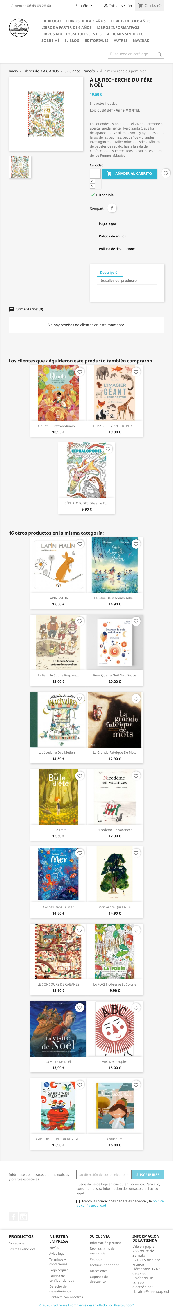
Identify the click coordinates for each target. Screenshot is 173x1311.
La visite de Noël (58, 1061)
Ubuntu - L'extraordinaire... (58, 426)
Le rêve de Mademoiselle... (114, 598)
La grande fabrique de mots (114, 752)
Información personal (106, 1242)
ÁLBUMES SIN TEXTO (125, 34)
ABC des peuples (114, 1061)
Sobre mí (50, 40)
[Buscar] (136, 54)
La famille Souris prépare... (58, 675)
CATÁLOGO (51, 20)
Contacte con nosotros (66, 1297)
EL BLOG (72, 40)
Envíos (54, 1247)
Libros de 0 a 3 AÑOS (86, 20)
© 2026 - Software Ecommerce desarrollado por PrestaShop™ (86, 1305)
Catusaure (115, 1139)
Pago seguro (58, 1270)
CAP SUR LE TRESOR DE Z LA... (58, 1139)
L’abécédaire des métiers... (58, 752)
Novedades (17, 1243)
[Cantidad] (95, 174)
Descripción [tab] (110, 272)
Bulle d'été (58, 830)
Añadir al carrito (129, 174)
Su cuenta (100, 1236)
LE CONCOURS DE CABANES (58, 984)
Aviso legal (57, 1253)
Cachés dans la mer (58, 907)
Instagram (23, 1216)
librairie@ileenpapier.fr (151, 1291)
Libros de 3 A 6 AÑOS (130, 20)
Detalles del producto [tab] (119, 280)
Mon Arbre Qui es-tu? (114, 907)
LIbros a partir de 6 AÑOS (66, 27)
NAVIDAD (141, 40)
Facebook (13, 1216)
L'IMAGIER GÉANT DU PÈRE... (114, 426)
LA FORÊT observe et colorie (114, 984)
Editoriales (96, 40)
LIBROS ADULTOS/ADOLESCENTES (71, 34)
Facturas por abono (104, 1265)
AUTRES (120, 40)
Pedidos (96, 1259)
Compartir (111, 207)
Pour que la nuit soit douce (114, 675)
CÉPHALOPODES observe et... (86, 503)
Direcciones (98, 1271)
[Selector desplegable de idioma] (85, 6)
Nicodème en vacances (114, 830)
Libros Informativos (118, 27)
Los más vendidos (22, 1249)
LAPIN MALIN (58, 598)
